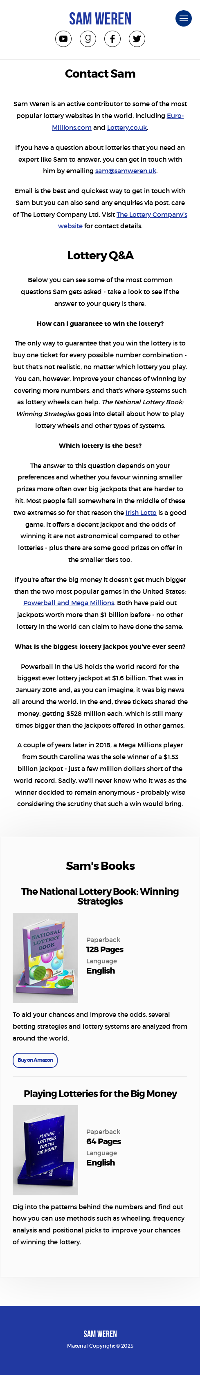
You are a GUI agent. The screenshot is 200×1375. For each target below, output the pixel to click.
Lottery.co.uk (127, 127)
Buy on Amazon (35, 1060)
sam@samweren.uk (125, 171)
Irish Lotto (141, 513)
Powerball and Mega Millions (68, 603)
